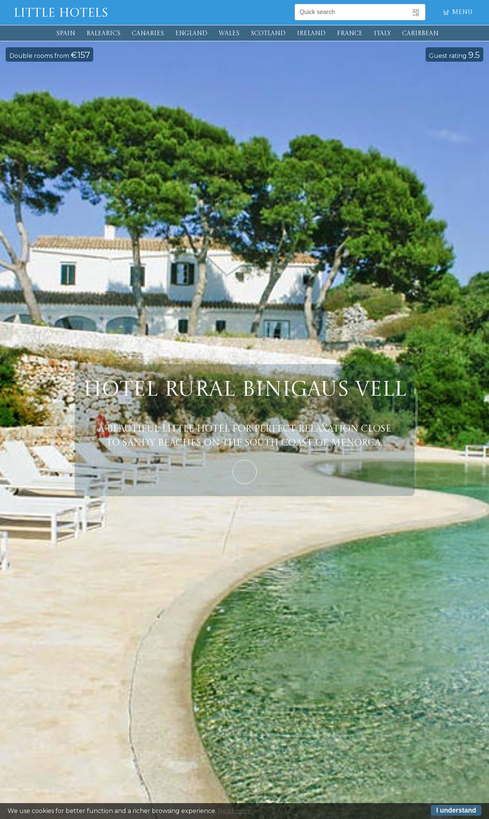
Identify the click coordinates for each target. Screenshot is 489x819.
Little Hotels (61, 14)
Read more (234, 812)
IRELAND (311, 34)
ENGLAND (191, 34)
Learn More (245, 472)
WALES (229, 34)
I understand (456, 812)
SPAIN (65, 34)
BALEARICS (103, 34)
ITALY (382, 34)
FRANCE (350, 34)
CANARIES (148, 34)
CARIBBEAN (420, 34)
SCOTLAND (268, 34)
